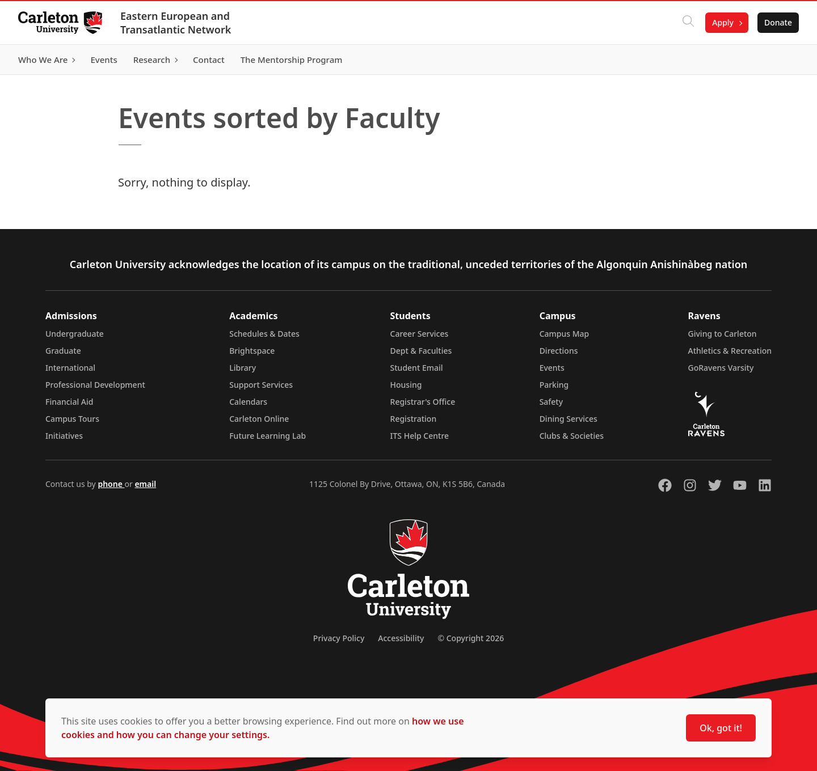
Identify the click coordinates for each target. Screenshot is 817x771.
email (145, 483)
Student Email (416, 367)
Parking (554, 384)
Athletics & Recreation (730, 350)
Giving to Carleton (722, 333)
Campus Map (564, 333)
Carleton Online (259, 418)
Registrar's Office (423, 401)
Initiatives (64, 435)
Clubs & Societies (572, 435)
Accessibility (401, 638)
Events (552, 367)
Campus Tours (72, 418)
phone (111, 483)
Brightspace (252, 350)
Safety (551, 401)
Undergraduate (74, 333)
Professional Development (95, 384)
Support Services (261, 384)
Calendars (248, 401)
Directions (559, 350)
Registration (413, 418)
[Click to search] (688, 22)
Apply (723, 22)
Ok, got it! (721, 728)
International (70, 367)
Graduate (63, 350)
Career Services (419, 333)
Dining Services (568, 418)
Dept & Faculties (421, 350)
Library (242, 367)
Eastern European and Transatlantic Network (175, 22)
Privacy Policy (338, 638)
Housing (406, 384)
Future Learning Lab (267, 435)
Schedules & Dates (264, 333)
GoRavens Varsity (721, 367)
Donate (778, 22)
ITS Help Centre (419, 435)
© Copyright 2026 (470, 638)
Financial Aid (69, 401)
